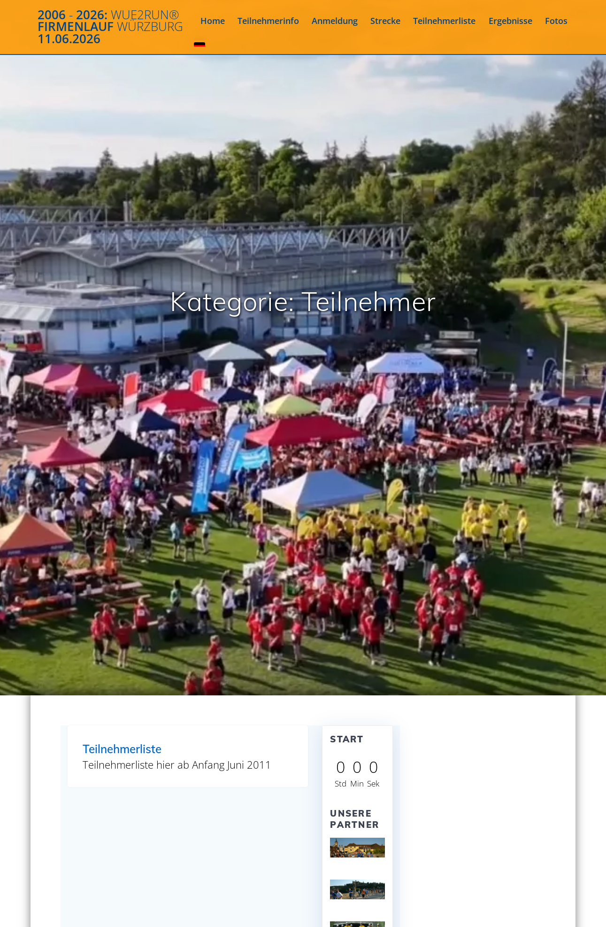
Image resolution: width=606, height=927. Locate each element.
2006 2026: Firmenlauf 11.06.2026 (110, 27)
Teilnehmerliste (444, 20)
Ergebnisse (510, 20)
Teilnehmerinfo (268, 20)
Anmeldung (335, 20)
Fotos (556, 20)
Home (212, 20)
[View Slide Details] (357, 847)
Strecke (385, 20)
